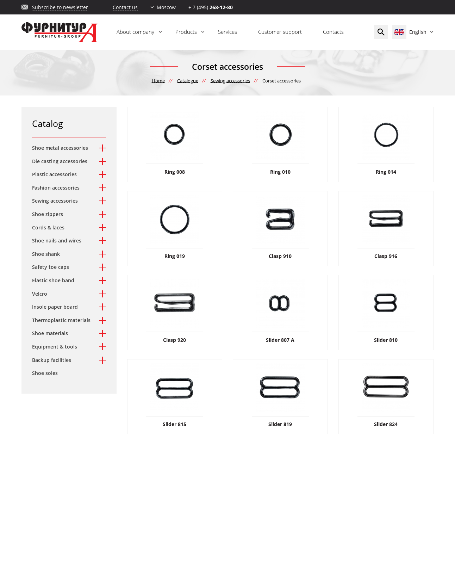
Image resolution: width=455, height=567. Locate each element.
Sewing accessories (55, 200)
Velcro (39, 293)
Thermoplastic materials (61, 320)
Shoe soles (45, 373)
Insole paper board (55, 306)
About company (135, 31)
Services (227, 31)
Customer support (280, 31)
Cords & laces (48, 227)
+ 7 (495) (210, 7)
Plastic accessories (54, 174)
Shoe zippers (47, 214)
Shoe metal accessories (60, 147)
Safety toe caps (50, 267)
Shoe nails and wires (56, 240)
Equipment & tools (54, 346)
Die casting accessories (59, 161)
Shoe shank (46, 254)
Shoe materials (50, 333)
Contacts (333, 31)
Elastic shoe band (53, 280)
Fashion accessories (56, 187)
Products (186, 31)
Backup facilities (51, 360)
